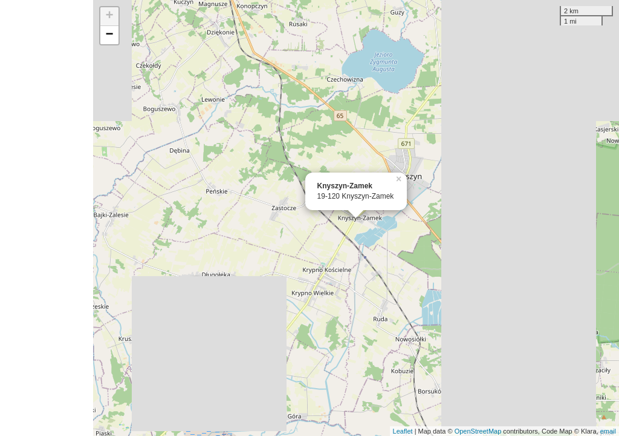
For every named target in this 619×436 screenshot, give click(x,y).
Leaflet (403, 431)
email (608, 431)
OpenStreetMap (478, 431)
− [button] (110, 35)
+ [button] (110, 16)
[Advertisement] (46, 218)
